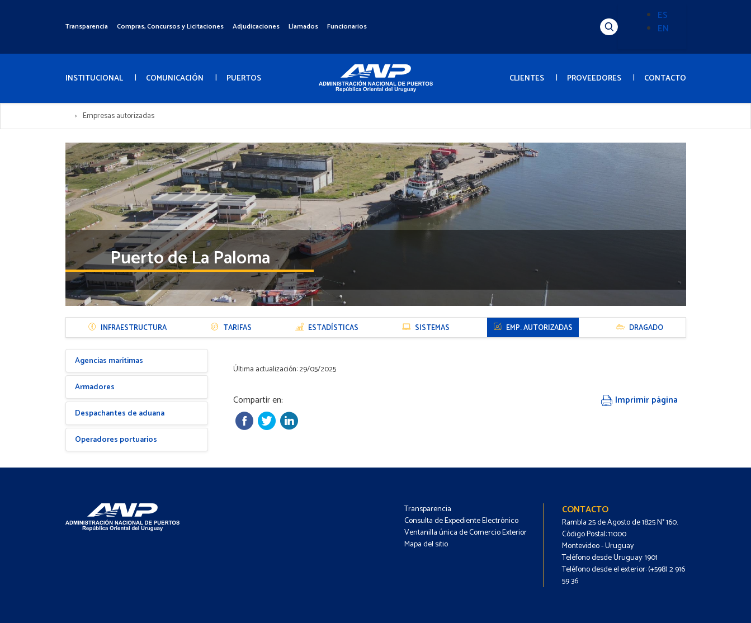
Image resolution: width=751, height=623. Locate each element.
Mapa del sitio (426, 544)
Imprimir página (639, 400)
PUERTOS (243, 78)
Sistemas (426, 328)
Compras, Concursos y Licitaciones (170, 26)
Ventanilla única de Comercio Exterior (465, 532)
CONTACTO (665, 78)
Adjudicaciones (256, 26)
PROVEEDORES (594, 78)
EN (663, 28)
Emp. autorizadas (533, 328)
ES (663, 15)
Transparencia (86, 26)
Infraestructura (127, 328)
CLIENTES (526, 78)
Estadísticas (326, 328)
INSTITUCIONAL (94, 78)
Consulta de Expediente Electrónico (461, 521)
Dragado (639, 328)
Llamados (303, 26)
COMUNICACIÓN (175, 78)
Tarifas (231, 328)
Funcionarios (347, 26)
